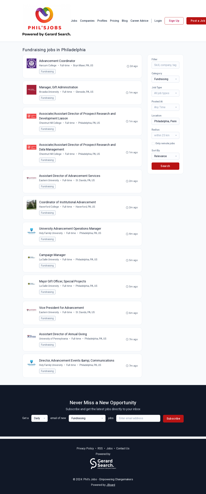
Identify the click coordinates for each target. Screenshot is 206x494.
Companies (87, 20)
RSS (100, 448)
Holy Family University (51, 234)
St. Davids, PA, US (85, 181)
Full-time (65, 65)
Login (158, 20)
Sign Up (174, 20)
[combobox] (165, 79)
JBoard (110, 485)
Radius (156, 129)
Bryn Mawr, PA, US (83, 65)
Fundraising (47, 71)
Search (165, 166)
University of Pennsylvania (53, 340)
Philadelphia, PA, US (89, 123)
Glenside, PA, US (85, 92)
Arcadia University (49, 92)
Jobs (74, 20)
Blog (125, 20)
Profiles (102, 20)
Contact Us (122, 448)
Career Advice (139, 20)
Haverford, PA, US (85, 207)
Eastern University (49, 181)
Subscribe (173, 420)
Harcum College (48, 65)
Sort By (156, 150)
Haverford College (49, 207)
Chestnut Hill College (50, 123)
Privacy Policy (85, 448)
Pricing (114, 20)
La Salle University (49, 260)
